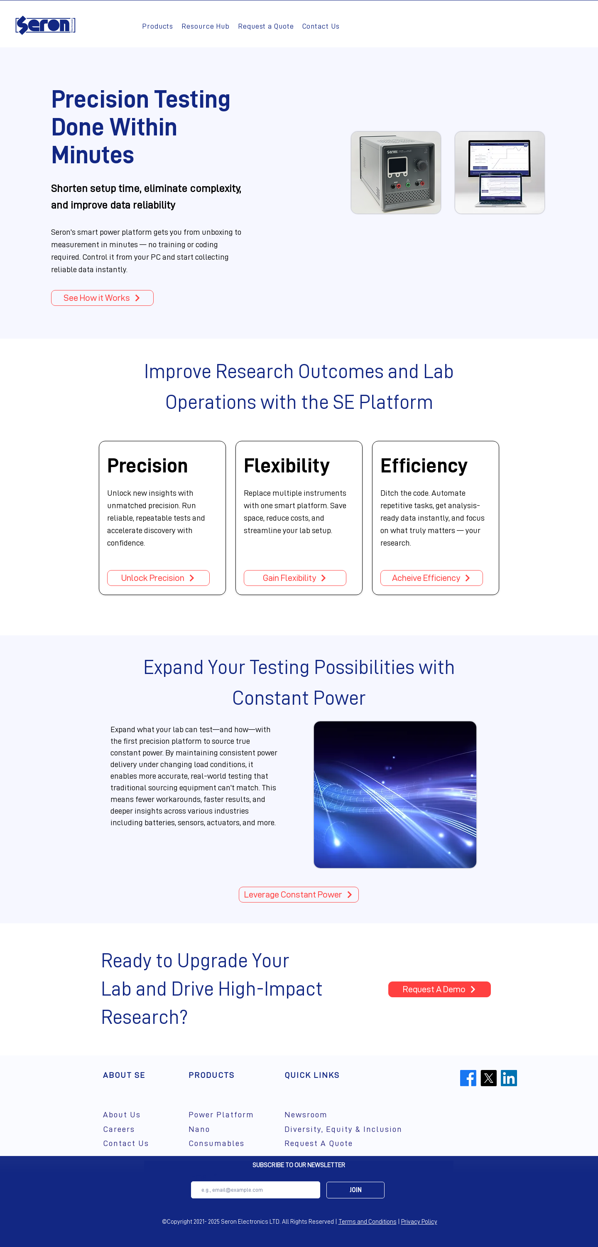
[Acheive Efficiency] (431, 578)
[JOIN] (355, 1190)
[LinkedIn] (509, 1078)
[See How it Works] (102, 298)
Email (201, 1177)
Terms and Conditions (367, 1222)
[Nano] (229, 1129)
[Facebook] (468, 1078)
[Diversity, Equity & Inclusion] (360, 1129)
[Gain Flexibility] (295, 578)
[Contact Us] (132, 1143)
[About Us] (132, 1114)
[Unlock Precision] (158, 578)
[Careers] (132, 1129)
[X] (488, 1078)
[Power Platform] (229, 1114)
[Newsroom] (313, 1114)
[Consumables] (229, 1143)
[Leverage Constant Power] (299, 895)
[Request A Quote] (336, 1143)
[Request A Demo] (439, 989)
